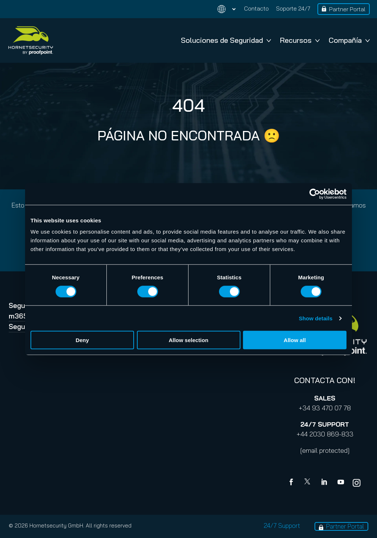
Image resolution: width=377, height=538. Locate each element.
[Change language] (222, 9)
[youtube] (340, 483)
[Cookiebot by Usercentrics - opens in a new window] (314, 193)
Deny (82, 340)
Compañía (349, 40)
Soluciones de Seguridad (226, 40)
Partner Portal (347, 9)
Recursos (300, 40)
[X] (308, 483)
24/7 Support (282, 525)
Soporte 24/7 (293, 8)
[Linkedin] (324, 483)
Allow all (295, 340)
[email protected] (325, 450)
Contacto (256, 8)
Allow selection (188, 340)
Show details (316, 318)
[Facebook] (292, 483)
